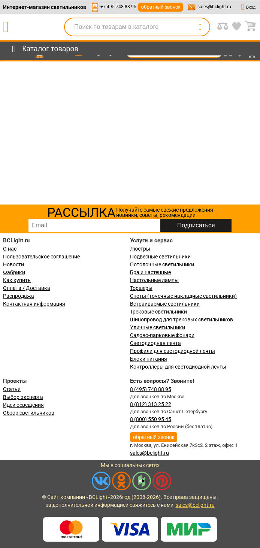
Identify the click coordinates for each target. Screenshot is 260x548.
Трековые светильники (158, 312)
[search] (200, 27)
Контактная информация (34, 304)
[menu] (43, 49)
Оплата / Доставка (26, 288)
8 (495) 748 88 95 (150, 389)
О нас (9, 249)
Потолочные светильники (162, 264)
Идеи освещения (23, 405)
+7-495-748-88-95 (118, 6)
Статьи (12, 389)
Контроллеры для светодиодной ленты (178, 367)
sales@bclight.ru (214, 6)
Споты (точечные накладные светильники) (183, 296)
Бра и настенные (150, 272)
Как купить (17, 280)
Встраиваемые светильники (165, 304)
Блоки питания (148, 359)
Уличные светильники (157, 327)
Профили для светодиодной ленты (172, 351)
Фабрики (14, 272)
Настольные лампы (154, 280)
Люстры (140, 249)
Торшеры (141, 288)
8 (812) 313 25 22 (150, 404)
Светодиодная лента (155, 343)
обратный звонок (160, 7)
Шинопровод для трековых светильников (181, 320)
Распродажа (18, 296)
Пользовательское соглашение (41, 257)
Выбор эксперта (23, 397)
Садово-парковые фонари (162, 335)
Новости (13, 264)
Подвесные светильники (160, 257)
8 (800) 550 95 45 (150, 419)
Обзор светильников (28, 413)
